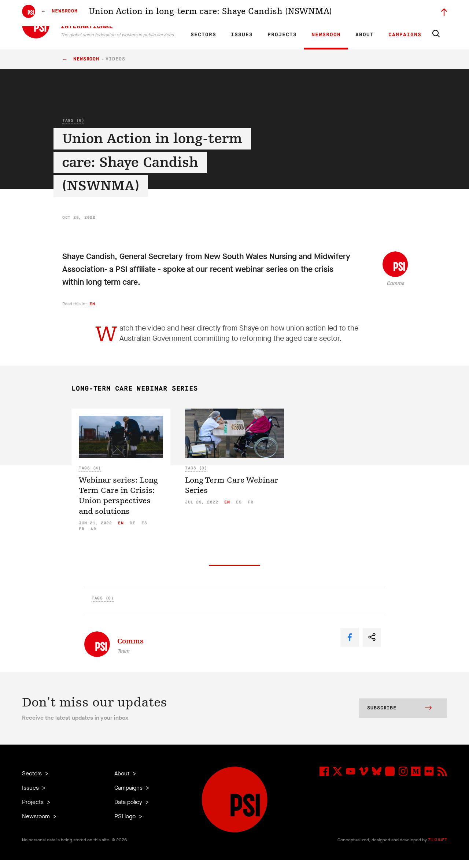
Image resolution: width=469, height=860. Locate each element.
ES (224, 13)
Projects (282, 34)
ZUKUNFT (437, 840)
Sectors (203, 34)
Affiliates (279, 13)
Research (254, 13)
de (132, 523)
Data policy (129, 802)
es (144, 523)
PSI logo (125, 816)
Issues (242, 34)
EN (199, 13)
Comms (395, 283)
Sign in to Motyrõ (406, 13)
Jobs (330, 13)
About (364, 34)
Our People (307, 13)
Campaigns (404, 34)
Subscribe (399, 709)
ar (93, 529)
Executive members (362, 13)
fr (81, 529)
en (92, 304)
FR (211, 13)
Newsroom (326, 34)
